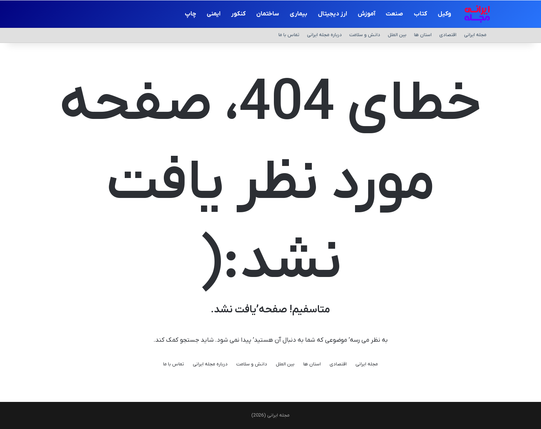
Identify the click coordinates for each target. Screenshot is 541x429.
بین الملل (397, 35)
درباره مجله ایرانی (324, 35)
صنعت (394, 14)
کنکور (238, 14)
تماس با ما (288, 35)
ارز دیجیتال (332, 14)
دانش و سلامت (364, 35)
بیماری (298, 14)
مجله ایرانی (475, 35)
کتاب (420, 14)
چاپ (190, 14)
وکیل (444, 14)
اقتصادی (447, 35)
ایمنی (214, 14)
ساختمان (267, 14)
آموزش (366, 14)
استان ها (423, 35)
